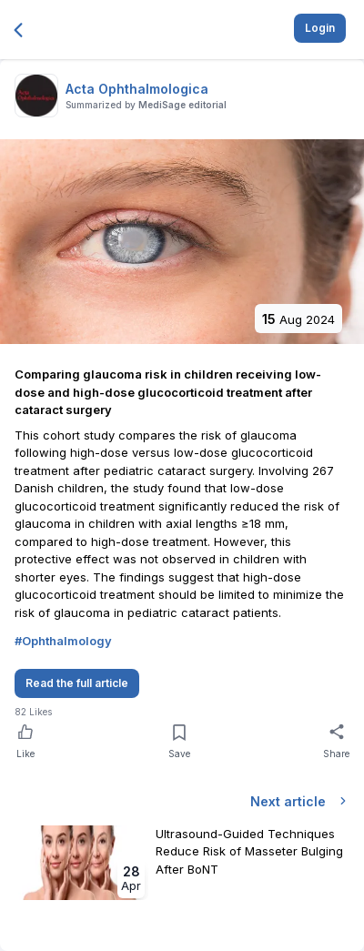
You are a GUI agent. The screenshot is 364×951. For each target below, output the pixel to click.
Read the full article (76, 683)
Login (320, 28)
